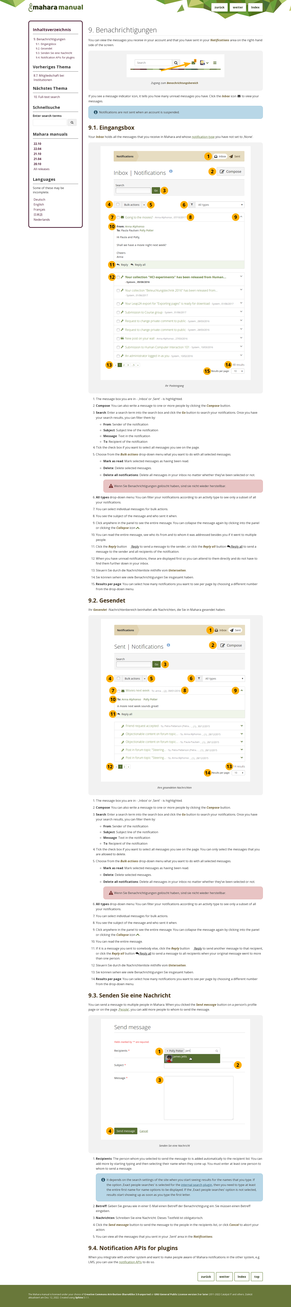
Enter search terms (47, 116)
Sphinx (79, 1297)
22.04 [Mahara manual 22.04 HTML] (37, 149)
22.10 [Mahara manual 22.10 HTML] (37, 144)
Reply (133, 546)
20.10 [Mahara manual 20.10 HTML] (37, 164)
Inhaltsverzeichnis (52, 29)
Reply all (235, 546)
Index (255, 7)
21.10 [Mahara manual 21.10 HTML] (37, 154)
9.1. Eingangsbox (46, 44)
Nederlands (42, 220)
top (256, 1277)
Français (39, 209)
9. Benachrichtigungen (49, 39)
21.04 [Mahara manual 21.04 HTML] (37, 159)
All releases (42, 169)
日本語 (38, 214)
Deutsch (39, 199)
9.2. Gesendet (44, 48)
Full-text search (47, 97)
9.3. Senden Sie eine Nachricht (54, 53)
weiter (238, 7)
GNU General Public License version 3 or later (181, 1294)
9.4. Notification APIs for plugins (55, 57)
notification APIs (130, 1262)
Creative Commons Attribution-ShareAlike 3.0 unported (117, 1294)
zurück (219, 7)
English (39, 204)
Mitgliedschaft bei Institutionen (49, 77)
